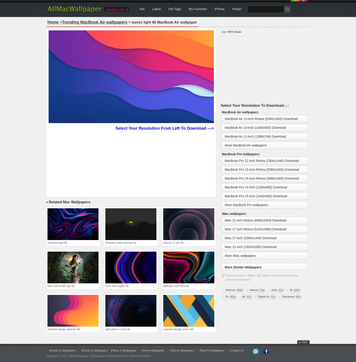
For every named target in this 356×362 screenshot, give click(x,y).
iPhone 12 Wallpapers (62, 350)
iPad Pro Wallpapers (212, 350)
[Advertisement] (131, 163)
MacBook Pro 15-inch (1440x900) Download (256, 196)
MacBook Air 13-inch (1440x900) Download (255, 127)
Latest (156, 9)
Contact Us (236, 350)
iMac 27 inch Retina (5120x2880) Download (256, 229)
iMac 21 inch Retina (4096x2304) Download (256, 220)
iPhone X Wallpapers (123, 350)
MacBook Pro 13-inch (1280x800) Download (256, 187)
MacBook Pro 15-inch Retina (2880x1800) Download (262, 178)
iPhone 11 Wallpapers (95, 350)
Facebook (265, 351)
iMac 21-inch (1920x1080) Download (251, 247)
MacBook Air (115, 9)
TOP (304, 342)
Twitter (255, 351)
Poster (236, 9)
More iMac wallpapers (240, 256)
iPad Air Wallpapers (182, 350)
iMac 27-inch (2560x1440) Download (251, 238)
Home (53, 22)
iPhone (220, 9)
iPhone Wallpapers (153, 350)
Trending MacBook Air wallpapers (94, 22)
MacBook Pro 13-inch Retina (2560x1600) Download (262, 169)
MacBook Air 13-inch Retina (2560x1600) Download (261, 119)
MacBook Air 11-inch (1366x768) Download (255, 136)
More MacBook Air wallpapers (246, 145)
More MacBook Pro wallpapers (246, 205)
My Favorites (198, 9)
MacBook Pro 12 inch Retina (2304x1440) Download (262, 161)
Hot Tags (175, 9)
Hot (142, 9)
